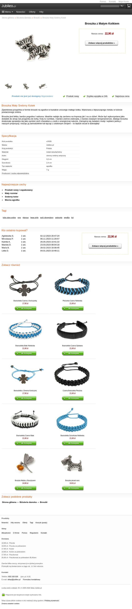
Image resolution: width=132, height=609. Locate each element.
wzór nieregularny (46, 217)
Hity (41, 11)
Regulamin (34, 533)
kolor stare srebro (9, 217)
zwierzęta (58, 217)
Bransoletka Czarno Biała (25, 435)
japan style (34, 217)
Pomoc (103, 1)
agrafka (67, 217)
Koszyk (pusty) (41, 522)
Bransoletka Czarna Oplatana (72, 346)
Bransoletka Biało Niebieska (25, 346)
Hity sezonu (15, 522)
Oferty (32, 11)
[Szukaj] (109, 6)
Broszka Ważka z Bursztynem (25, 480)
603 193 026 (13, 576)
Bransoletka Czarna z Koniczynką (25, 301)
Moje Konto (124, 1)
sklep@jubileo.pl (13, 579)
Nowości (20, 11)
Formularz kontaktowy (31, 579)
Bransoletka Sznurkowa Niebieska (72, 435)
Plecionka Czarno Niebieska (72, 301)
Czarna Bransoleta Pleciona (72, 390)
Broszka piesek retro (72, 480)
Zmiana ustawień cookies (10, 603)
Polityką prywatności (52, 601)
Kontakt (112, 1)
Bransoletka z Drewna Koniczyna (25, 390)
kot (72, 217)
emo (19, 217)
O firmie (16, 533)
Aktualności (6, 533)
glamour (26, 217)
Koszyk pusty (129, 6)
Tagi (31, 522)
